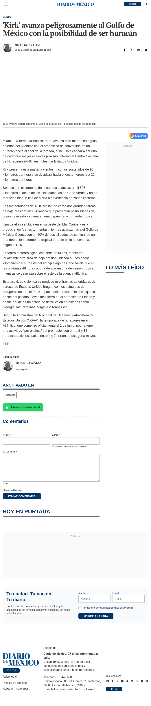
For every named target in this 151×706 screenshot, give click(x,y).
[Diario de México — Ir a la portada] (75, 4)
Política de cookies (15, 682)
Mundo (7, 17)
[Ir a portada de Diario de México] (21, 659)
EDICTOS (132, 4)
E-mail (56, 435)
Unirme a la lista (96, 616)
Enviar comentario (22, 496)
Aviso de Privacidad (15, 689)
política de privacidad (122, 608)
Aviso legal (9, 676)
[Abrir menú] (6, 4)
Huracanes (9, 395)
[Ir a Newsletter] (145, 4)
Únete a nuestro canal (23, 407)
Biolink (114, 689)
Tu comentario (11, 451)
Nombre (7, 435)
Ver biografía (22, 369)
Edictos (11, 670)
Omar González (27, 45)
